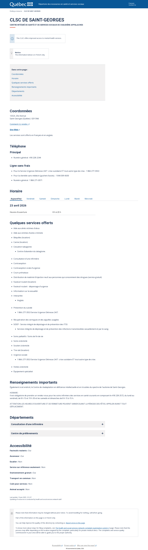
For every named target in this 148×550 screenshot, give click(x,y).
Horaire (15, 78)
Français (131, 3)
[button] (57, 424)
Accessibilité (17, 95)
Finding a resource (16, 11)
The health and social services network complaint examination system (82, 528)
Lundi (67, 198)
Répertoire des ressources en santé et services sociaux (61, 4)
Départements (18, 91)
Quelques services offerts (23, 82)
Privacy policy (70, 545)
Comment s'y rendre (20, 124)
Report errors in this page (75, 523)
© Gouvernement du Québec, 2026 (75, 548)
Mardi (77, 198)
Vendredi (30, 198)
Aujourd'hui (16, 198)
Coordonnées (17, 74)
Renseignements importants (24, 87)
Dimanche (55, 198)
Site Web (15, 129)
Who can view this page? (87, 545)
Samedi (43, 198)
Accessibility (57, 545)
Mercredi (89, 198)
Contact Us (132, 5)
